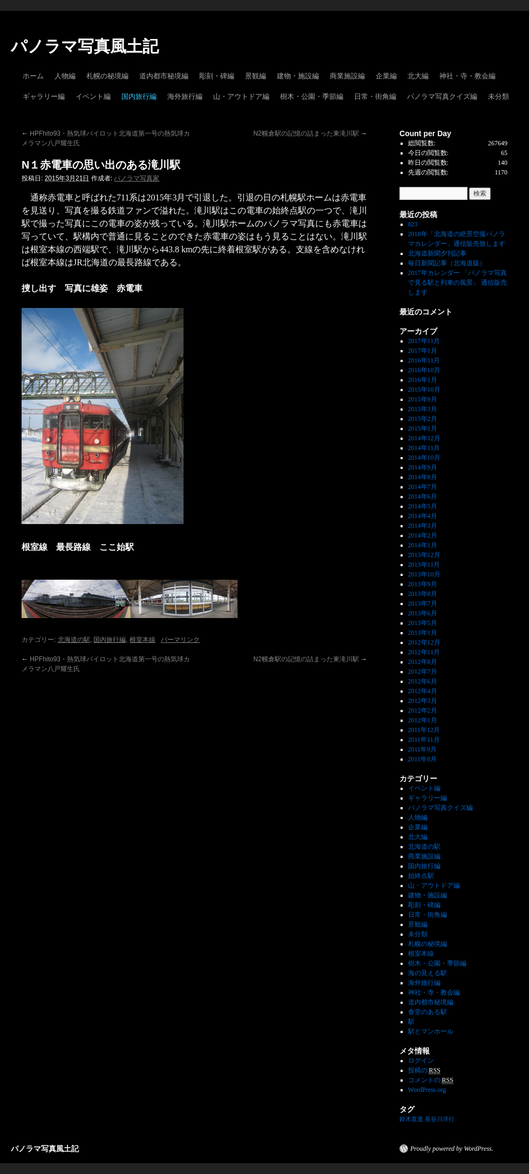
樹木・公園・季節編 (311, 96)
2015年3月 (422, 409)
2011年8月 (422, 759)
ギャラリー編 (44, 96)
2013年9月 (422, 584)
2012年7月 (422, 671)
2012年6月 (422, 681)
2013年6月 (422, 613)
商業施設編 (347, 76)
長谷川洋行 (440, 1119)
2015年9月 (422, 399)
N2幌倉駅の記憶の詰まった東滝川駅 (310, 133)
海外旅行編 (184, 96)
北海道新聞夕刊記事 (440, 253)
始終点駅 (421, 876)
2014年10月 (424, 457)
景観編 (255, 76)
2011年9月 (422, 749)
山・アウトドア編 (241, 96)
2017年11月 (424, 341)
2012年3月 (422, 701)
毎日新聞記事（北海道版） (447, 263)
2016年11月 (424, 360)
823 (413, 224)
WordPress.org (427, 1090)
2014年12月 (424, 438)
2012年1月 (422, 720)
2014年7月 (422, 487)
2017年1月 (422, 350)
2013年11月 (424, 564)
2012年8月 (422, 662)
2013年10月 (424, 574)
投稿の (424, 1070)
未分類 (498, 96)
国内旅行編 (139, 96)
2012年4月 (422, 691)
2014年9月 (422, 467)
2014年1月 (422, 545)
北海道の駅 (74, 639)
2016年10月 (424, 370)
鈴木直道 (411, 1119)
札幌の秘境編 (107, 76)
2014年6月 (422, 496)
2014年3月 (422, 525)
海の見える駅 (427, 973)
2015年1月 (422, 428)
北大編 (418, 76)
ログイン (421, 1060)
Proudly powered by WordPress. (451, 1148)
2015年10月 (424, 389)
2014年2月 (422, 535)
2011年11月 (424, 739)
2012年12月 (424, 642)
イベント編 (93, 96)
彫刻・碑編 (216, 76)
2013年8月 (422, 594)
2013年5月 (422, 623)
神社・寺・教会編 (467, 76)
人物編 (65, 76)
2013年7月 (422, 603)
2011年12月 (424, 730)
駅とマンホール (430, 1031)
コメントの (430, 1080)
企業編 (386, 76)
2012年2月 (422, 710)
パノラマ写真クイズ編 (442, 96)
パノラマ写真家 (136, 178)
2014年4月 (422, 516)
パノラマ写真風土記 (85, 46)
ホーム (33, 76)
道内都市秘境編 (163, 76)
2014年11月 (424, 448)
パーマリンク (180, 639)
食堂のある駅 (427, 1012)
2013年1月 (422, 632)
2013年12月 (424, 555)
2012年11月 (424, 652)
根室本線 (142, 639)
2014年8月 (422, 477)
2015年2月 (422, 418)
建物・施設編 (298, 76)
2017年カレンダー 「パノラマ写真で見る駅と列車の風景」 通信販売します (457, 282)
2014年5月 (422, 506)
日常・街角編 (375, 96)
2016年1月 (422, 380)
